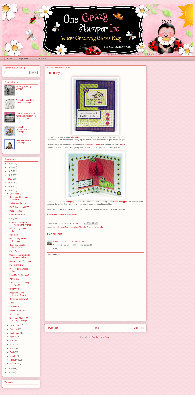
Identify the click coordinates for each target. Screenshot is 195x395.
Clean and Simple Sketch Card (17, 246)
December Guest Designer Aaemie (18, 294)
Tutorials (42, 59)
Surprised (13, 235)
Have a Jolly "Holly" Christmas (17, 240)
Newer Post (52, 328)
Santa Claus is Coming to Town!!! (19, 284)
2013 (10, 186)
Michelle (82, 227)
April (12, 352)
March (13, 356)
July (12, 341)
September (15, 333)
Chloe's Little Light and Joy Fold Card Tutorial (20, 223)
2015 (10, 179)
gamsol (56, 227)
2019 (10, 163)
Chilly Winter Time (17, 215)
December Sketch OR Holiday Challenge (18, 319)
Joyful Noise (14, 314)
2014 (10, 183)
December (14, 194)
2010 (10, 372)
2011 (10, 368)
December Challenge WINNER (18, 198)
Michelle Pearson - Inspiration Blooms (62, 214)
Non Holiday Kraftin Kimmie (17, 230)
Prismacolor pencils (95, 227)
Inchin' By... (14, 279)
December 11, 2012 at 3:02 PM (71, 241)
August (13, 337)
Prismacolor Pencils (93, 145)
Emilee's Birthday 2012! (19, 203)
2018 (10, 167)
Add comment (54, 255)
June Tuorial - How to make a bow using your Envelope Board (26, 115)
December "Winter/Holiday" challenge (23, 129)
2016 (10, 175)
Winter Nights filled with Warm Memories (19, 256)
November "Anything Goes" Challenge (25, 101)
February (14, 360)
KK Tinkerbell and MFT (19, 207)
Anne (11, 303)
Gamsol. (121, 145)
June (12, 344)
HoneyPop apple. (120, 202)
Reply (55, 248)
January (13, 364)
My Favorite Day (16, 265)
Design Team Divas (25, 59)
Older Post (139, 328)
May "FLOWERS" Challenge (24, 141)
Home (9, 59)
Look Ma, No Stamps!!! (19, 275)
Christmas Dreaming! (18, 299)
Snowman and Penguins (20, 261)
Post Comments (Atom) (100, 337)
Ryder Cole (14, 289)
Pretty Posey (14, 251)
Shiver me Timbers (17, 310)
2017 (10, 171)
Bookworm (14, 306)
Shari (55, 241)
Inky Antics (75, 137)
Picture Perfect (15, 211)
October (13, 329)
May (12, 348)
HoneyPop (70, 202)
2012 (10, 190)
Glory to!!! (13, 219)
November (14, 325)
